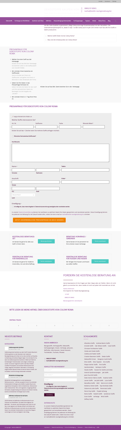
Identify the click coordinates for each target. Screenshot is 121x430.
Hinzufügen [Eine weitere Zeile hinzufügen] (106, 127)
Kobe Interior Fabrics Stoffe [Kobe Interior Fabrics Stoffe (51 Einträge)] (93, 378)
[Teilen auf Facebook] (19, 325)
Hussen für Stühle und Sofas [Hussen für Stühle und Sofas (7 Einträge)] (103, 370)
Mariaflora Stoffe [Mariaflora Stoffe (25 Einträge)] (89, 383)
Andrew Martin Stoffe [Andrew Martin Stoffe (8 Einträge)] (103, 343)
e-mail (67, 294)
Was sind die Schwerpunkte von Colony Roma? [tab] (61, 40)
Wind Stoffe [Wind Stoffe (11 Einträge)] (104, 396)
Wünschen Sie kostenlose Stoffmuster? (25, 136)
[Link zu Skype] (112, 427)
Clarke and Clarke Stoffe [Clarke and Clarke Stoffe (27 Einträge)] (92, 351)
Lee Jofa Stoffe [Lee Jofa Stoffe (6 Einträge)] (98, 380)
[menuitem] (9, 21)
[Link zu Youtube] (114, 427)
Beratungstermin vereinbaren (72, 301)
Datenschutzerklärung (26, 212)
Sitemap (114, 1)
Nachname (39, 173)
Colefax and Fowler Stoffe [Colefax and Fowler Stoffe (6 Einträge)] (92, 354)
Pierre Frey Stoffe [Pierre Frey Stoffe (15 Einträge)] (89, 391)
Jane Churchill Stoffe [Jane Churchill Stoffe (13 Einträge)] (90, 375)
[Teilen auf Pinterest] (73, 325)
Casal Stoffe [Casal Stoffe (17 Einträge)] (111, 346)
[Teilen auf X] (37, 325)
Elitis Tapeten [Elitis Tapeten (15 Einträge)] (97, 362)
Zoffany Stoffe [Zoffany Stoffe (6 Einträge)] (88, 399)
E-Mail (63, 179)
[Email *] (60, 379)
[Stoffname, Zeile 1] (46, 126)
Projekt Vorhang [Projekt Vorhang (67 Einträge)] (102, 391)
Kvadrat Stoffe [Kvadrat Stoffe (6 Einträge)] (107, 378)
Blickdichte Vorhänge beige (16, 375)
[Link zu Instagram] (106, 427)
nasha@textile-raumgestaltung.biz (97, 11)
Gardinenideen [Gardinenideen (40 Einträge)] (89, 367)
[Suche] (115, 21)
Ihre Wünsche (16, 142)
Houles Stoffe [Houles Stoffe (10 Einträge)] (88, 370)
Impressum (107, 1)
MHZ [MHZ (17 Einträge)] (98, 383)
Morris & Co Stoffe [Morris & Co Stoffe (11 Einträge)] (107, 383)
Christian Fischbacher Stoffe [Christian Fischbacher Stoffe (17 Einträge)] (93, 348)
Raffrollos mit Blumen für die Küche (18, 395)
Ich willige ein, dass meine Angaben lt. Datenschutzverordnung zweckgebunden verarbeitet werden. (42, 206)
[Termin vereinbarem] (46, 261)
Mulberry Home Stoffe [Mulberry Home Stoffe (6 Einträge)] (91, 386)
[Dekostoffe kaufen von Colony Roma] (21, 25)
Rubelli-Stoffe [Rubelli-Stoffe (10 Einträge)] (98, 394)
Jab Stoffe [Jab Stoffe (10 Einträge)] (105, 372)
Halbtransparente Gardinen (16, 347)
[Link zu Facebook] (103, 427)
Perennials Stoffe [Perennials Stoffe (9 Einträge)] (105, 388)
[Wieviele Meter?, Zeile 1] (94, 126)
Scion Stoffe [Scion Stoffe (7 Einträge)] (88, 396)
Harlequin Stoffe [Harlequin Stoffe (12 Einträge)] (100, 367)
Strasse (14, 185)
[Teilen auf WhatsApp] (55, 325)
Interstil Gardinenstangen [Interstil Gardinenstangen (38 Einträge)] (92, 372)
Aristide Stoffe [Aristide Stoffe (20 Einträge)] (88, 346)
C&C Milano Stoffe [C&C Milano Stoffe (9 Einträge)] (100, 346)
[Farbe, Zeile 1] (70, 126)
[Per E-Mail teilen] (109, 325)
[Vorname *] (60, 369)
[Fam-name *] (60, 374)
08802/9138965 (90, 8)
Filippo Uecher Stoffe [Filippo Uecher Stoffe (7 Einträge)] (91, 364)
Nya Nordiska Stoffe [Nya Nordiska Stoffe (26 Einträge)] (106, 386)
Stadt (37, 191)
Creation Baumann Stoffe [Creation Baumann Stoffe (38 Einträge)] (92, 356)
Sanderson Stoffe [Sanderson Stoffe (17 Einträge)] (109, 394)
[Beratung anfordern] (46, 241)
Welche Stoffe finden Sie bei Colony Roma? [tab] (59, 36)
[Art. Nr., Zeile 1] (23, 126)
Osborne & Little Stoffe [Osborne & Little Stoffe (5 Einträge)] (91, 388)
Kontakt (100, 1)
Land (13, 198)
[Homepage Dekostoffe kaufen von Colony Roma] (80, 66)
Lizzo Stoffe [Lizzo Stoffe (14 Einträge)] (108, 380)
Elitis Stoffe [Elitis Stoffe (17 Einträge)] (87, 362)
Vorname (14, 173)
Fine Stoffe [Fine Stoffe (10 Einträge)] (102, 364)
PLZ (13, 191)
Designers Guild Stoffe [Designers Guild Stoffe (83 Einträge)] (105, 359)
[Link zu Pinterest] (109, 427)
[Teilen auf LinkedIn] (91, 325)
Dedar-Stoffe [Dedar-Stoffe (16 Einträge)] (106, 356)
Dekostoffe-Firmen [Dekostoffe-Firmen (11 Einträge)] (90, 359)
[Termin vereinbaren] (100, 241)
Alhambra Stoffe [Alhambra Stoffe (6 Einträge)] (89, 343)
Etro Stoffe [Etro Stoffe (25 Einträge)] (106, 362)
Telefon (63, 166)
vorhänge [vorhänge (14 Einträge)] (96, 396)
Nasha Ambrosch (68, 288)
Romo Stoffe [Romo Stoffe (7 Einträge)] (88, 394)
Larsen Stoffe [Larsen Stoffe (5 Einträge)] (88, 380)
